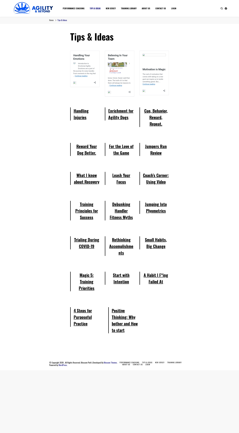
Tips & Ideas (95, 8)
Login (173, 8)
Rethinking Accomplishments (121, 246)
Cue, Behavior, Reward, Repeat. (156, 117)
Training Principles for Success (86, 210)
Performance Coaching (73, 8)
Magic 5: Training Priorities (86, 281)
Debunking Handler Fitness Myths (121, 210)
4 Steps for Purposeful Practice (83, 317)
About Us (146, 8)
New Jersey (111, 8)
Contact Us (160, 8)
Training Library (129, 8)
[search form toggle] (222, 8)
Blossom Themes (110, 362)
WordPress (63, 365)
